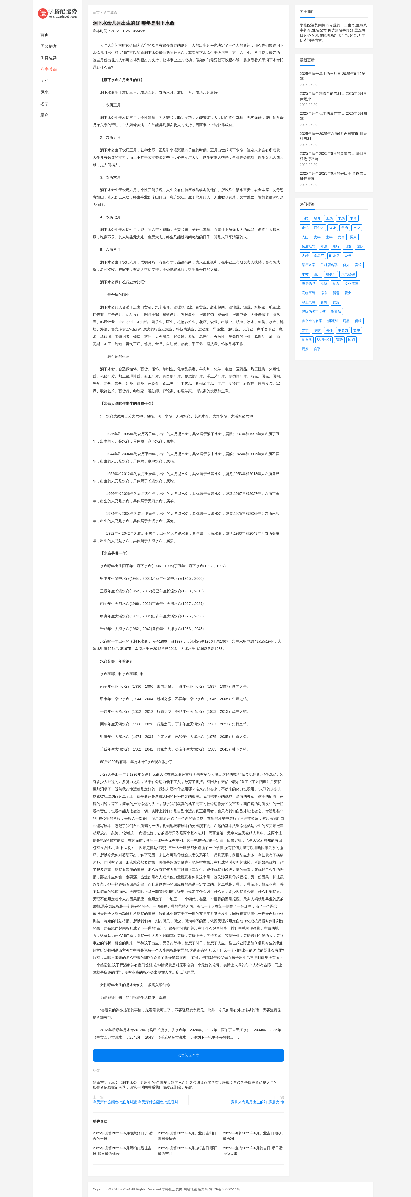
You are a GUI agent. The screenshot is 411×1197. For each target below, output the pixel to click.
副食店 (307, 339)
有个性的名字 (312, 321)
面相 (44, 81)
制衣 (336, 284)
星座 (44, 115)
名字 (44, 104)
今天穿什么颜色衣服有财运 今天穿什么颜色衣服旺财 (135, 1102)
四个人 (319, 228)
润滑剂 (332, 321)
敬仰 (317, 218)
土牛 (329, 237)
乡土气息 (308, 302)
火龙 (332, 228)
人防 (305, 237)
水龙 (356, 228)
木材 (305, 274)
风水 (44, 92)
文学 (305, 330)
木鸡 (341, 218)
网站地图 (190, 1189)
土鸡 (329, 218)
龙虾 (348, 256)
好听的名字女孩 (314, 311)
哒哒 (317, 330)
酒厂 (317, 274)
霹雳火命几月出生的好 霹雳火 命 (257, 1102)
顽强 (329, 330)
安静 (339, 339)
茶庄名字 (308, 265)
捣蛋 (305, 349)
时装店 (334, 256)
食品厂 (319, 256)
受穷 (344, 228)
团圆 (351, 339)
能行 (336, 246)
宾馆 (358, 265)
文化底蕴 (351, 284)
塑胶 (360, 246)
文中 (356, 330)
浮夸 (324, 293)
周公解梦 (48, 46)
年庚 (324, 246)
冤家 (353, 237)
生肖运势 (48, 58)
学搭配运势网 (172, 1189)
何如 (346, 265)
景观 (336, 302)
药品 (346, 321)
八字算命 (48, 69)
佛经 (358, 321)
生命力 (343, 330)
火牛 (317, 237)
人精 (305, 256)
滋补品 (336, 311)
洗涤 (324, 284)
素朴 (324, 302)
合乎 (317, 349)
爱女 (348, 293)
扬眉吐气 (308, 246)
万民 (305, 218)
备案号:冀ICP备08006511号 (219, 1189)
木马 (353, 218)
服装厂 (331, 274)
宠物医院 (308, 293)
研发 (348, 246)
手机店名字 (329, 265)
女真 (341, 237)
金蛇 (305, 228)
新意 (336, 293)
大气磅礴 (348, 274)
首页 (44, 34)
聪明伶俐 (324, 339)
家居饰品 (308, 284)
